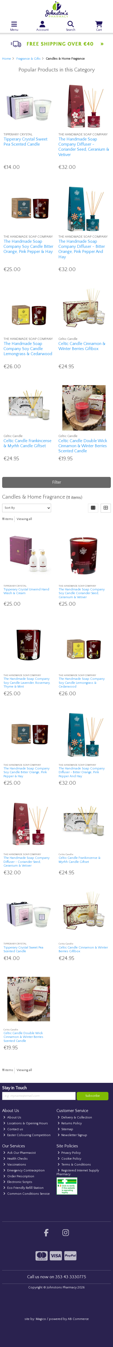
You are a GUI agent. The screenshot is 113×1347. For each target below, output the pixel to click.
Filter (56, 482)
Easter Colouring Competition (27, 1135)
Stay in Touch (14, 1088)
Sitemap (65, 1129)
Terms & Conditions (74, 1164)
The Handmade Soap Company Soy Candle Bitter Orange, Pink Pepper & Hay (28, 246)
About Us (12, 1117)
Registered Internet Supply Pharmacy (77, 1172)
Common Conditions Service (26, 1194)
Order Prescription (18, 1176)
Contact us (13, 1129)
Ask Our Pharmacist (19, 1153)
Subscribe (92, 1096)
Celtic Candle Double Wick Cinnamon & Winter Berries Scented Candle (82, 445)
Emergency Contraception (24, 1170)
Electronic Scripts (17, 1182)
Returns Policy (70, 1123)
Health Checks (15, 1158)
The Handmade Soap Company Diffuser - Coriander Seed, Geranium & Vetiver (83, 147)
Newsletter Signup (72, 1135)
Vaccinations (14, 1164)
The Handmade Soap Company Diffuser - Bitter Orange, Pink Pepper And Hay (81, 249)
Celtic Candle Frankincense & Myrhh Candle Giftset (27, 443)
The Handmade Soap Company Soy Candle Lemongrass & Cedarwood (27, 348)
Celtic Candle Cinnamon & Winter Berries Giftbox (81, 346)
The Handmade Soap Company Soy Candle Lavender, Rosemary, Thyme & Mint (26, 682)
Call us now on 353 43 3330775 (56, 1276)
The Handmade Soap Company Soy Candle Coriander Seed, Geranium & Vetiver (82, 593)
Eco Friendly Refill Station (23, 1188)
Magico (41, 1319)
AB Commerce (78, 1319)
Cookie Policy (70, 1158)
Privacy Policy (69, 1153)
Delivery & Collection (75, 1117)
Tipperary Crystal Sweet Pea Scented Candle (25, 142)
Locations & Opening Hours (25, 1123)
